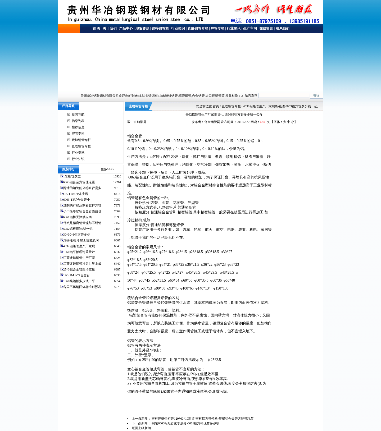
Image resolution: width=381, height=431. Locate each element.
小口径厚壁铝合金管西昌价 (82, 211)
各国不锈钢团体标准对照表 (82, 287)
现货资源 (142, 28)
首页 (216, 106)
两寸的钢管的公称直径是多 (82, 188)
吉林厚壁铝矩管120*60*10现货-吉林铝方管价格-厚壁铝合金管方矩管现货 (203, 418)
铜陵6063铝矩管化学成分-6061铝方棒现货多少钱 (185, 423)
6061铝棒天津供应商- (78, 217)
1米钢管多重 (72, 176)
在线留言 (266, 28)
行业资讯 (234, 28)
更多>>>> (107, 169)
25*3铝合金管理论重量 (79, 269)
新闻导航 (78, 114)
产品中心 (126, 28)
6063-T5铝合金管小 (76, 199)
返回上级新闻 (141, 428)
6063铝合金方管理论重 (79, 182)
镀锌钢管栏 (160, 28)
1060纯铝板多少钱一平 (79, 281)
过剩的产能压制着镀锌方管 (82, 205)
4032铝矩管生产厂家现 (79, 246)
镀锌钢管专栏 (81, 140)
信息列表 (78, 121)
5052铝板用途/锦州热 (78, 229)
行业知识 (178, 28)
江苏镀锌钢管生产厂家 (79, 258)
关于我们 (109, 28)
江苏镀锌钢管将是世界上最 (82, 263)
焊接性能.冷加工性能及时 (81, 240)
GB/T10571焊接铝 (75, 194)
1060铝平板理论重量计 (79, 252)
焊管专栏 (217, 28)
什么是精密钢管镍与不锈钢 (82, 223)
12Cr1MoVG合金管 (76, 275)
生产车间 (250, 28)
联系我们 (282, 28)
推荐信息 (78, 127)
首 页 (96, 28)
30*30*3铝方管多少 (76, 234)
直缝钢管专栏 (198, 28)
